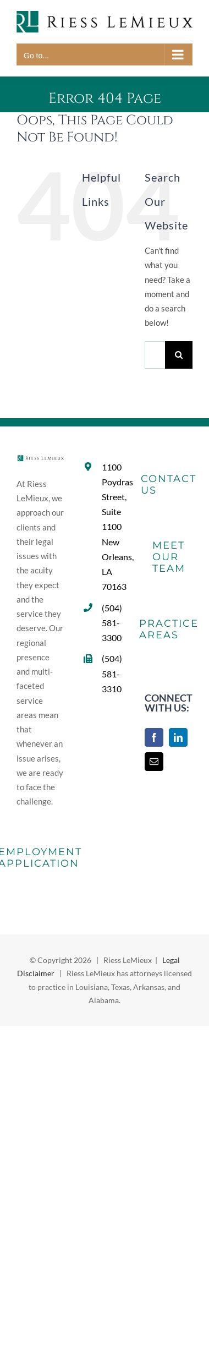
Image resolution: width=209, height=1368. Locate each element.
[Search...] (155, 355)
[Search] (179, 355)
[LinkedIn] (178, 737)
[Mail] (154, 761)
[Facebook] (154, 737)
